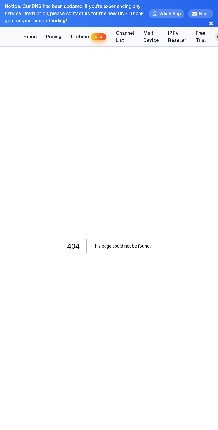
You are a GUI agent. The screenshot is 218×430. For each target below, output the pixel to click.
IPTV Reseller (177, 36)
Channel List (125, 36)
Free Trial (200, 36)
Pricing (53, 37)
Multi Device (151, 36)
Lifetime (88, 37)
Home (30, 37)
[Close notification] (211, 23)
